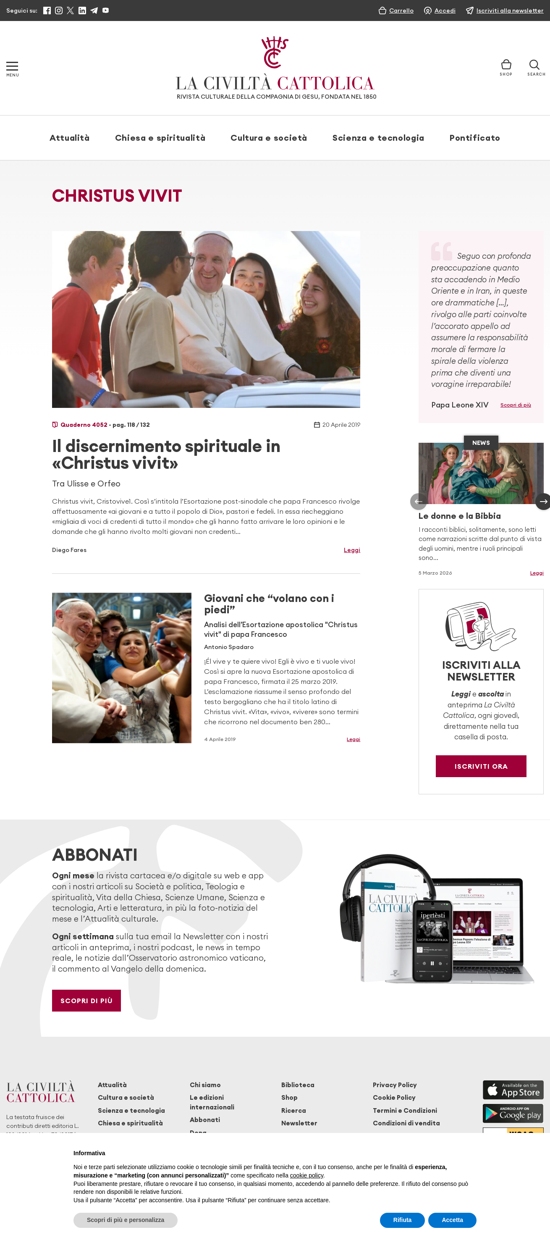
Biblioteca (297, 1085)
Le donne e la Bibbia (460, 515)
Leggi (352, 550)
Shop (289, 1097)
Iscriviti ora (481, 766)
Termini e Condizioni (405, 1110)
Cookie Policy (394, 1097)
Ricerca (293, 1110)
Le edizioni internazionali (212, 1102)
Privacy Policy (395, 1085)
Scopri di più (515, 405)
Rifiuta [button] (402, 1220)
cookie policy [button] (306, 1175)
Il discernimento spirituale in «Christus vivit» (166, 454)
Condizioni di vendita (406, 1123)
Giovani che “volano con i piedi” (269, 603)
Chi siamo (205, 1085)
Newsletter (299, 1123)
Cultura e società (268, 137)
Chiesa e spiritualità (160, 137)
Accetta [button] (452, 1220)
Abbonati (205, 1120)
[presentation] (418, 501)
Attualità (70, 137)
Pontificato (475, 137)
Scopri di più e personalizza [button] (125, 1220)
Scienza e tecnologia (378, 137)
